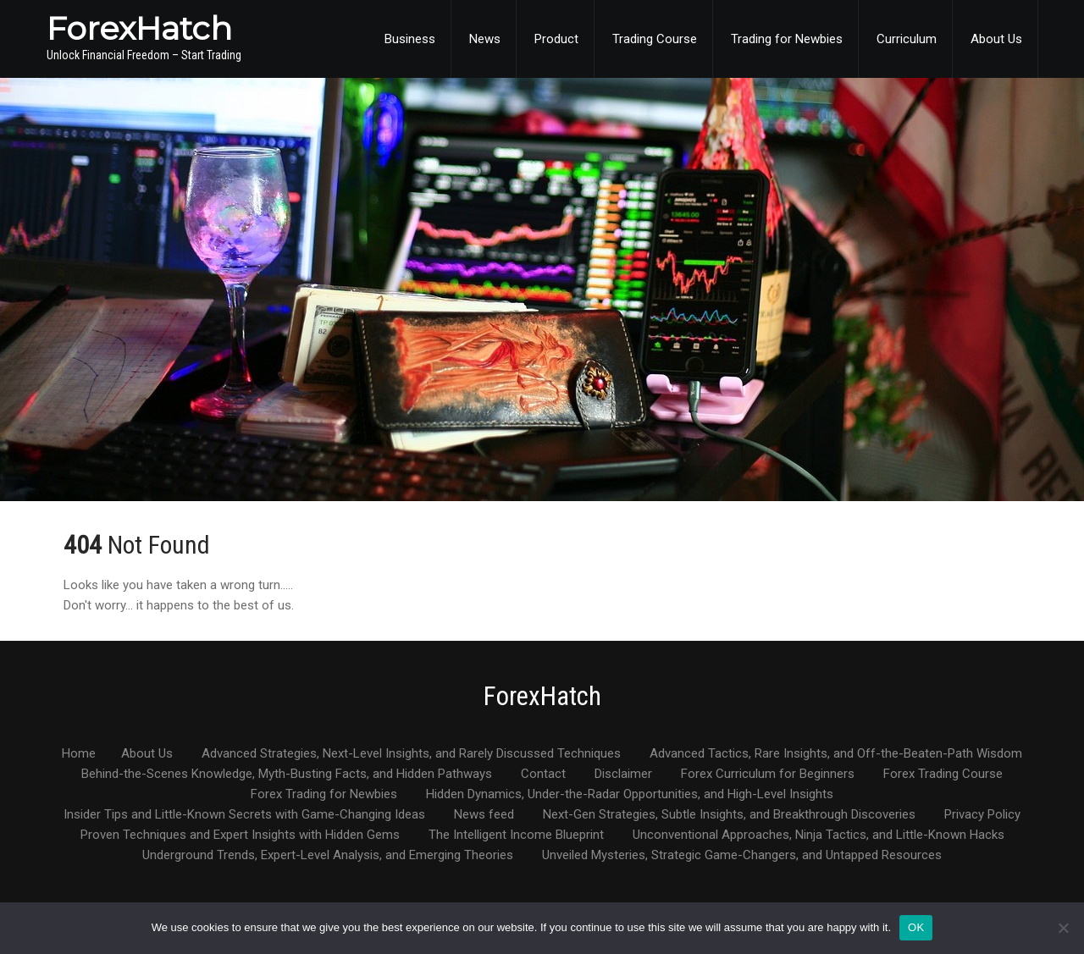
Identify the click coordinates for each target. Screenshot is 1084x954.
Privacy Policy (982, 815)
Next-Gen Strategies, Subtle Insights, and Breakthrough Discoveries (729, 815)
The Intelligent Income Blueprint (516, 835)
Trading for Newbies (787, 39)
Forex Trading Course (943, 774)
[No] (1062, 927)
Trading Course (654, 39)
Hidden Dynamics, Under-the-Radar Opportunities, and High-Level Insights (629, 795)
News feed (484, 815)
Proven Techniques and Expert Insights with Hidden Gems (240, 835)
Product (556, 39)
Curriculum (907, 39)
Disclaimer (623, 774)
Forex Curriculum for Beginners (767, 774)
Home (79, 754)
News (485, 39)
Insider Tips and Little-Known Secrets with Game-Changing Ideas (244, 815)
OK (916, 927)
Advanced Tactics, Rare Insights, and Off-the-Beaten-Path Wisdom (836, 754)
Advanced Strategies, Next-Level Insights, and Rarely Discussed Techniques (411, 754)
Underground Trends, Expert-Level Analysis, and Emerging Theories (327, 856)
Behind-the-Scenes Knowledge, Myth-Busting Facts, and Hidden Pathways (286, 774)
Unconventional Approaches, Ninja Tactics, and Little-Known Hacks (818, 835)
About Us (996, 39)
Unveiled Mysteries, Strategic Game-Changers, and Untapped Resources (742, 856)
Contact (543, 774)
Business (409, 39)
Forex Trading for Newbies (324, 795)
